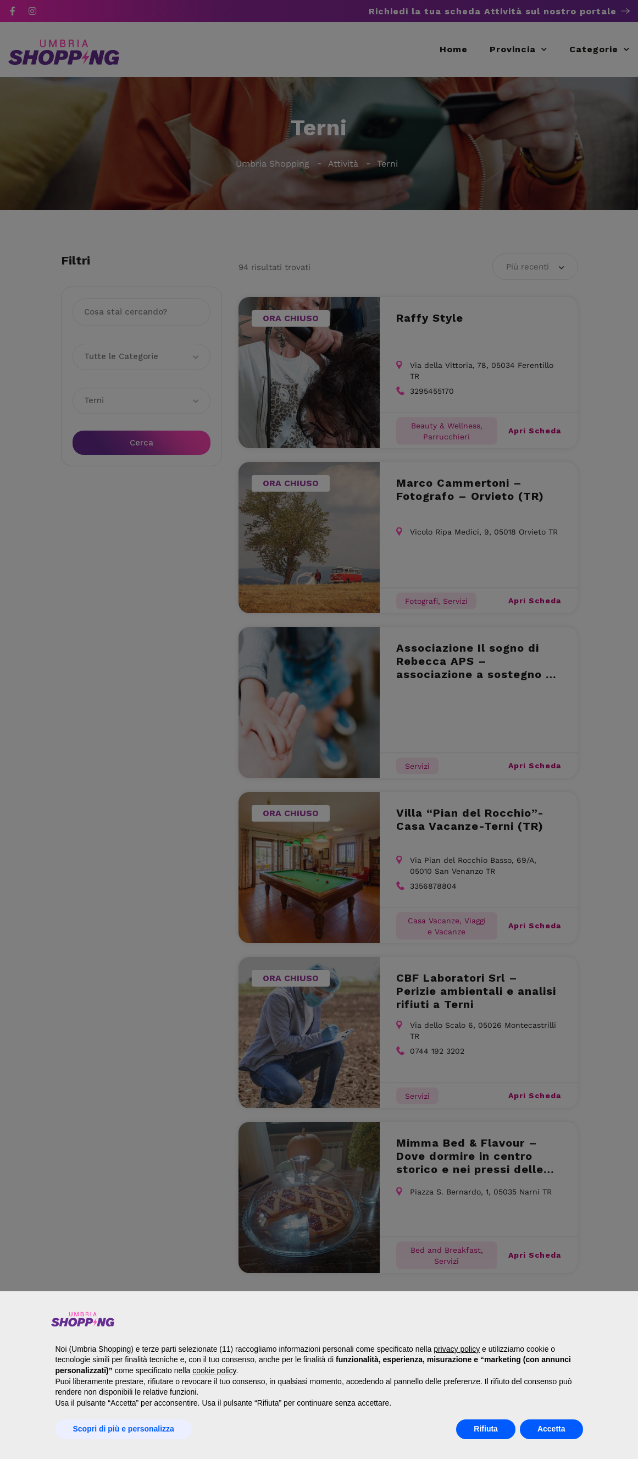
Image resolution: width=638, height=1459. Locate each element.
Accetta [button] (551, 1428)
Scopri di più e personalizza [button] (123, 1428)
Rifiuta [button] (486, 1428)
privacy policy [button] (457, 1349)
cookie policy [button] (214, 1370)
